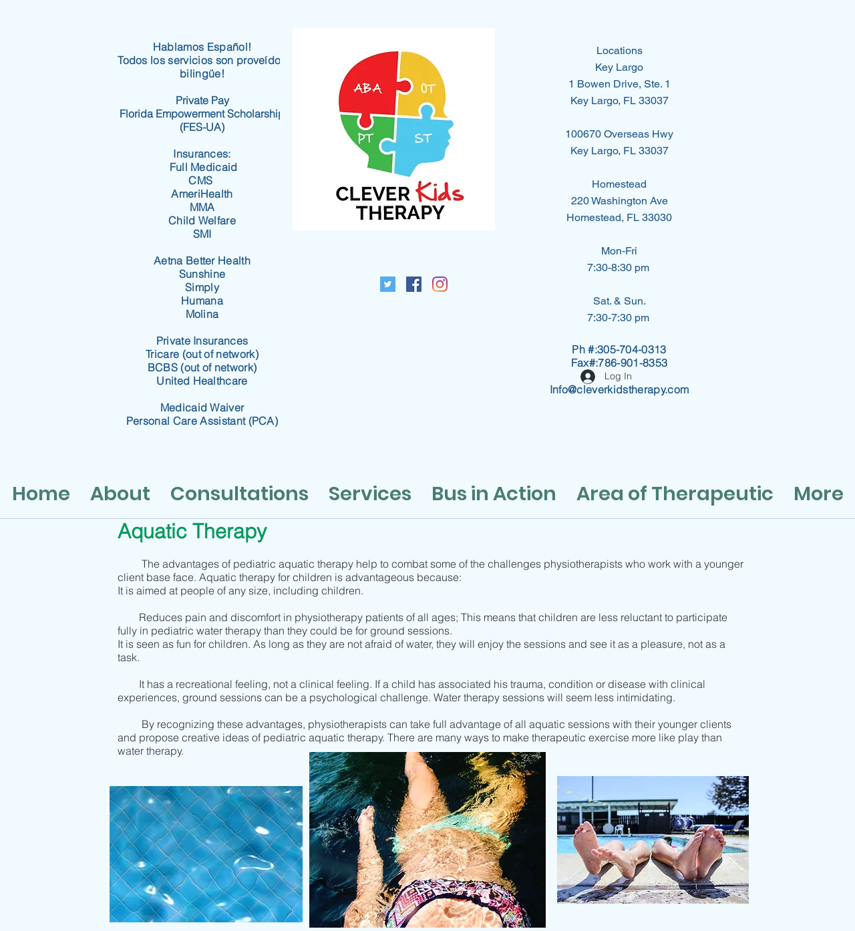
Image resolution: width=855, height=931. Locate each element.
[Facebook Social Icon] (413, 284)
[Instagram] (440, 284)
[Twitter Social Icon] (387, 284)
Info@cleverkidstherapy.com (619, 389)
